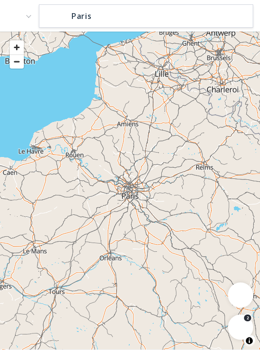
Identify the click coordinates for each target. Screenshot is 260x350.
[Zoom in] (17, 47)
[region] (130, 190)
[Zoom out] (17, 61)
